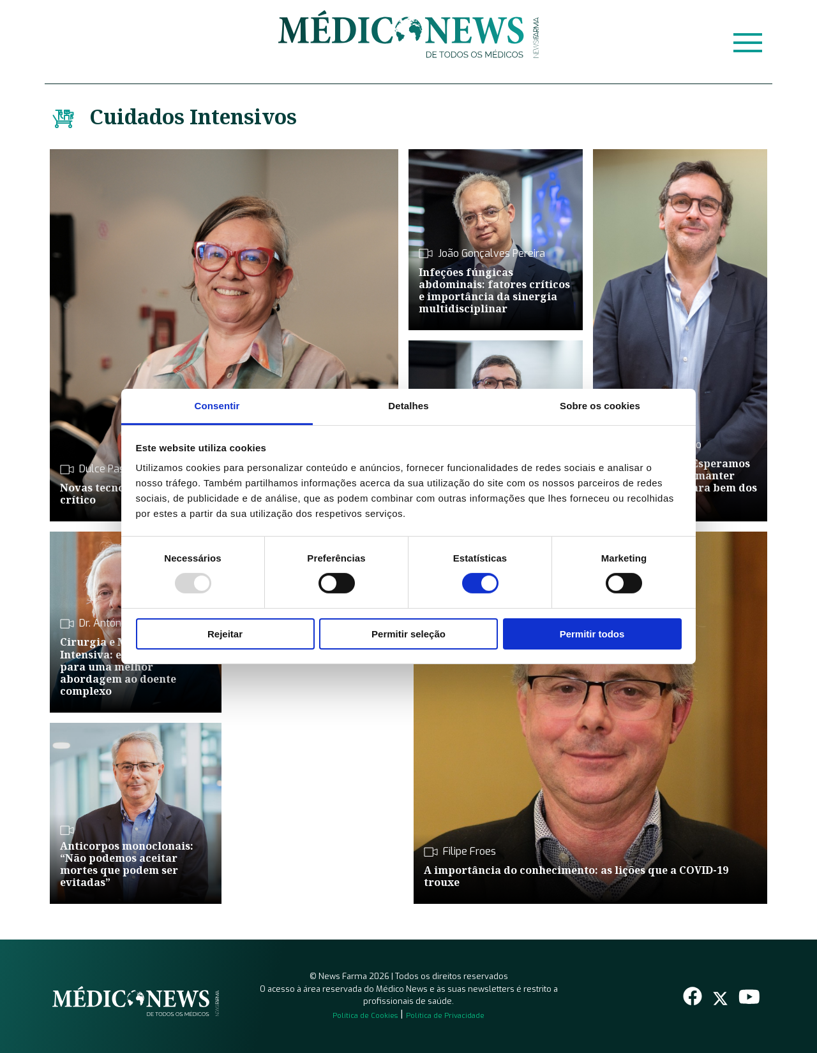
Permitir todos (592, 633)
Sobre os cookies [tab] (600, 405)
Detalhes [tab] (408, 405)
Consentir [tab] (217, 405)
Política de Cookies (365, 1015)
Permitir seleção (408, 633)
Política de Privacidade (445, 1015)
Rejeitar (225, 633)
